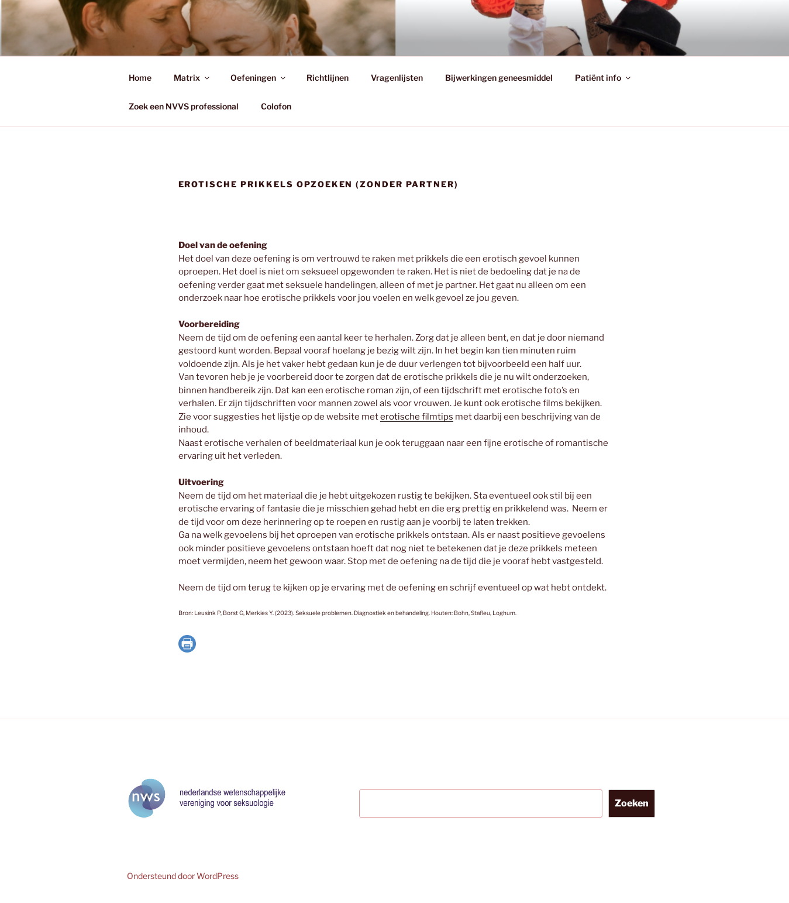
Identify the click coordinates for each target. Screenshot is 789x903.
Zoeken (632, 803)
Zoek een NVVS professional (184, 106)
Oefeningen (258, 78)
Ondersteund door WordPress (183, 876)
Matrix (192, 78)
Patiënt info (603, 78)
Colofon (276, 106)
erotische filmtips (416, 416)
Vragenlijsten (397, 78)
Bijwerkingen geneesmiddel (499, 78)
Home (140, 78)
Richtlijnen (327, 78)
